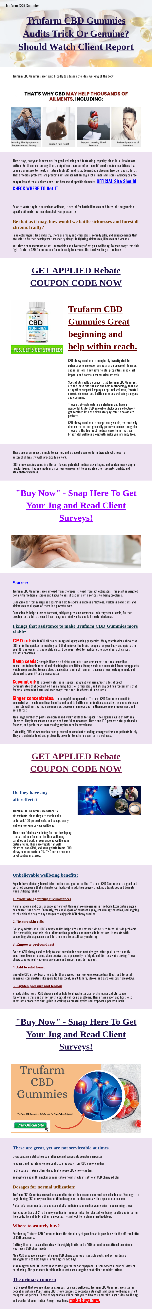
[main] (76, 33)
